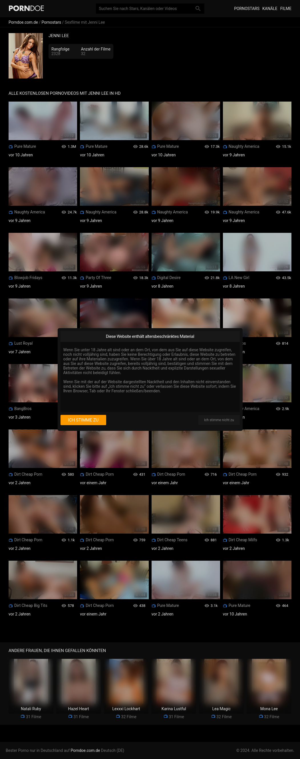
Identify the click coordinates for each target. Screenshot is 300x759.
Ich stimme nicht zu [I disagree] (219, 420)
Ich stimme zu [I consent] (83, 420)
